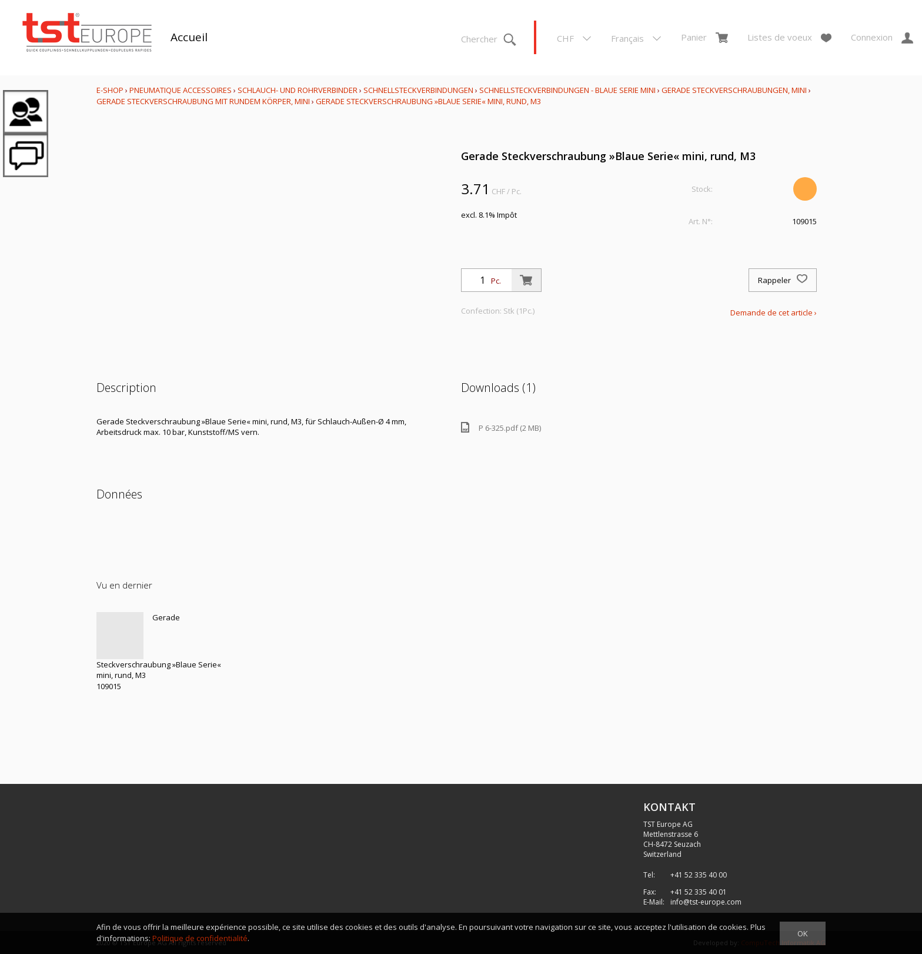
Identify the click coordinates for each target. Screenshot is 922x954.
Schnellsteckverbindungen (418, 90)
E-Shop (109, 90)
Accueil (189, 37)
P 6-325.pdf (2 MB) (501, 427)
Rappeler (782, 280)
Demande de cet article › (773, 312)
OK (802, 933)
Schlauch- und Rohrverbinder (298, 90)
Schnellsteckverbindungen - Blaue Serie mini (567, 90)
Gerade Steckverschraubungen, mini (734, 90)
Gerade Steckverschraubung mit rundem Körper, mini (203, 101)
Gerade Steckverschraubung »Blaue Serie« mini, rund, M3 (428, 101)
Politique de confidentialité (200, 938)
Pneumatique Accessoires (180, 90)
